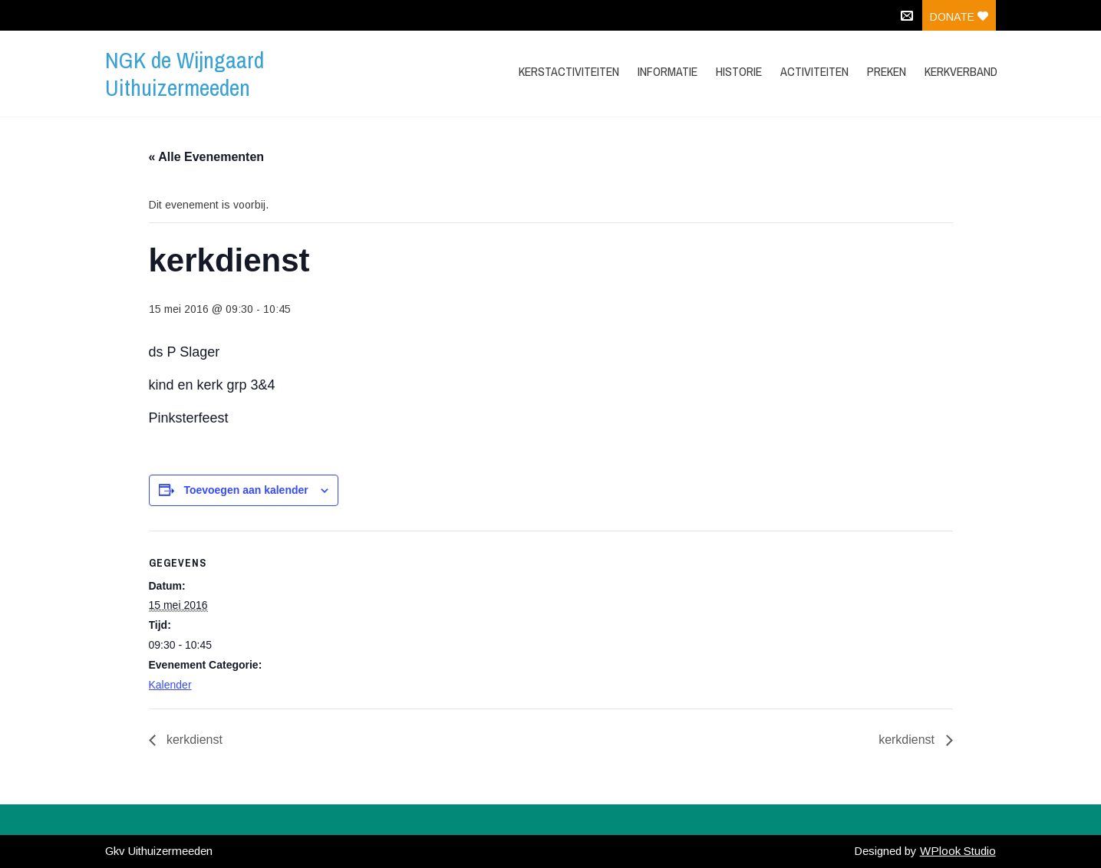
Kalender (170, 685)
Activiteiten (814, 71)
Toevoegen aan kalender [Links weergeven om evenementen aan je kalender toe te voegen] (245, 490)
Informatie (667, 71)
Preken (886, 71)
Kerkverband (961, 71)
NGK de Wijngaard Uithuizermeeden (184, 73)
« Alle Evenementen (207, 156)
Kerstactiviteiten (569, 71)
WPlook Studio (958, 850)
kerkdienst (193, 739)
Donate (959, 17)
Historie (739, 71)
